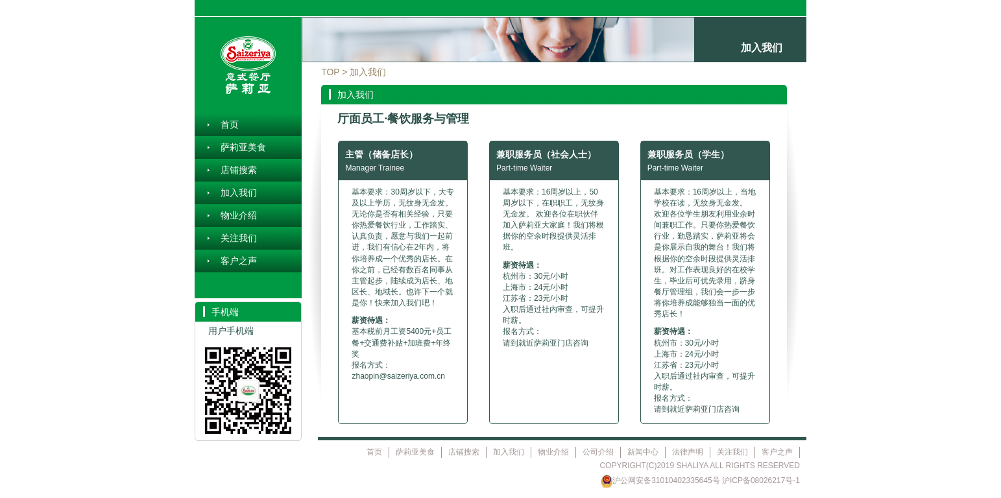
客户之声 (239, 260)
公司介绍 (598, 451)
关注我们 (239, 238)
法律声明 (687, 451)
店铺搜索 (239, 170)
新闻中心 (642, 451)
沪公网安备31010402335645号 (660, 480)
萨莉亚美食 (243, 147)
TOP (330, 72)
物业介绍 (239, 215)
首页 (230, 124)
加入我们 (239, 192)
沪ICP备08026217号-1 (761, 480)
